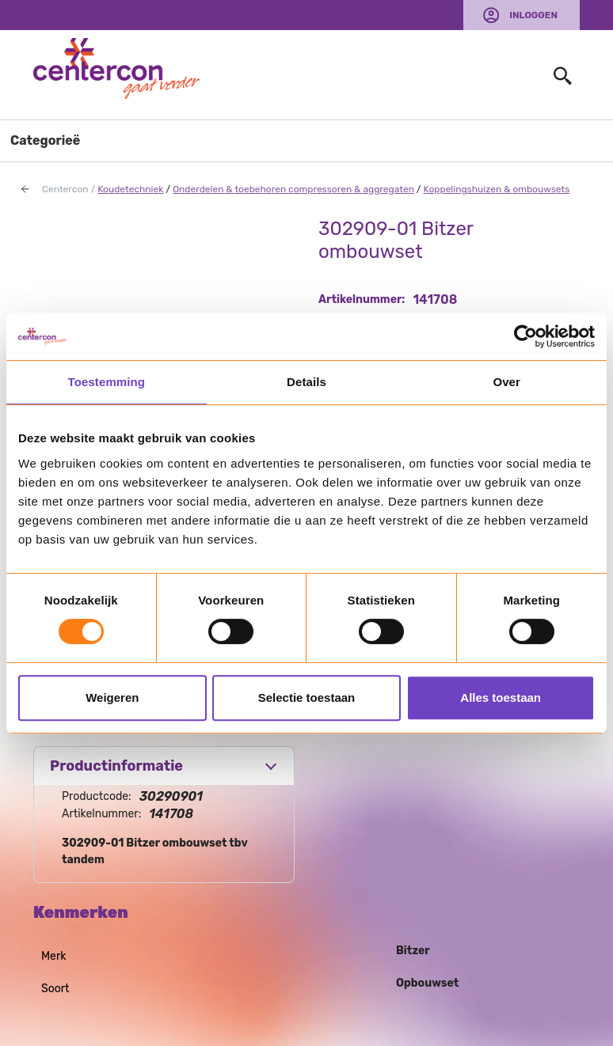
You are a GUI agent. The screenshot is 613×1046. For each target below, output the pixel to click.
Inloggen (533, 15)
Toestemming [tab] (107, 381)
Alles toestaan (500, 697)
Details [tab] (306, 381)
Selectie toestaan (307, 697)
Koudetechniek (130, 189)
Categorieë (45, 140)
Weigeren (112, 697)
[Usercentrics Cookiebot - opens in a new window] (525, 336)
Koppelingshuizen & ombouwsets (497, 189)
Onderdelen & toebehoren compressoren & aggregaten (293, 189)
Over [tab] (506, 381)
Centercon (65, 189)
